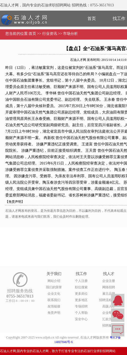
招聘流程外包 (108, 300)
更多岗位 (81, 293)
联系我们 (54, 300)
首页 (91, 18)
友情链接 (54, 306)
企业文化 (54, 293)
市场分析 (70, 34)
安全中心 (81, 319)
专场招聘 (81, 306)
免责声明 (54, 313)
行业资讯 (49, 34)
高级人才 (108, 306)
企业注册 (108, 281)
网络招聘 (108, 287)
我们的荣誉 (54, 287)
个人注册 (81, 281)
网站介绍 (54, 281)
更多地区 (81, 300)
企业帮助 (108, 313)
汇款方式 (108, 319)
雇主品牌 (108, 293)
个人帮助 (81, 313)
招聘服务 (108, 325)
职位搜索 (81, 287)
